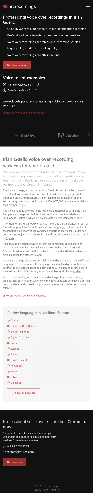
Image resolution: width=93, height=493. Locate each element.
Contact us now (19, 65)
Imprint (56, 489)
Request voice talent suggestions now (25, 112)
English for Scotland (21, 338)
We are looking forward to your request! (26, 296)
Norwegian (16, 367)
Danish (14, 321)
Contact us (16, 463)
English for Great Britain (23, 327)
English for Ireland (20, 333)
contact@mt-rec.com (20, 453)
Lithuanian (16, 384)
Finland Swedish (19, 361)
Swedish (15, 344)
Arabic (77, 272)
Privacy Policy (41, 489)
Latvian (14, 378)
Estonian (15, 350)
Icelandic (15, 372)
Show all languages (25, 394)
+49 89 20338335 (16, 447)
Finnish (14, 355)
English (10, 239)
